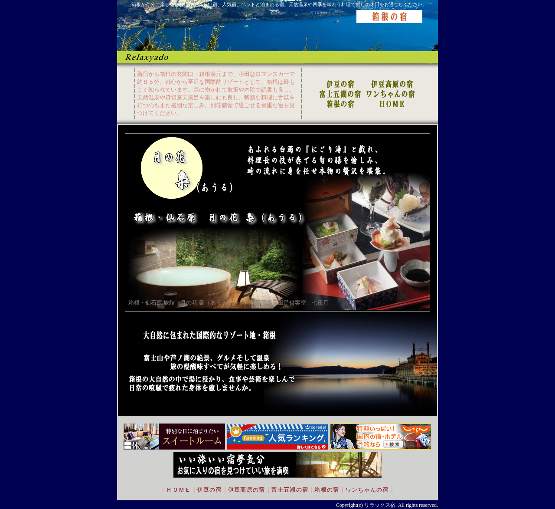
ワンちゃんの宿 (367, 489)
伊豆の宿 (209, 489)
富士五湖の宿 (290, 489)
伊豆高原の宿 (246, 489)
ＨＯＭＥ (178, 489)
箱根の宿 (326, 489)
